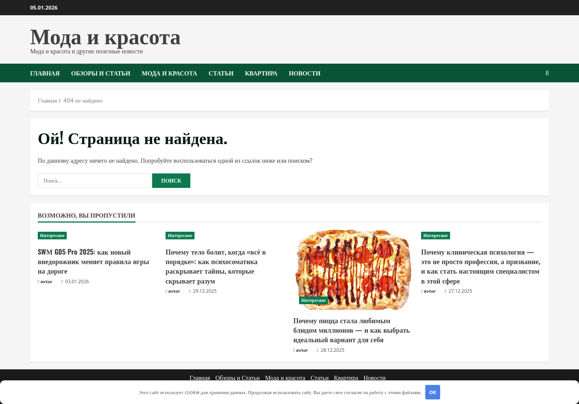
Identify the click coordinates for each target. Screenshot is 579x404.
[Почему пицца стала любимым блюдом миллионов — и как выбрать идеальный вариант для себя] (353, 270)
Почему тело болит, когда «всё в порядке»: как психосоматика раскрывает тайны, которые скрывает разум (216, 266)
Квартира (261, 72)
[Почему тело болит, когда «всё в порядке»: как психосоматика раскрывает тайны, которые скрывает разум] (226, 235)
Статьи (221, 72)
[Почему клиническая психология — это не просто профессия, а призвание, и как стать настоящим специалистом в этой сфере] (481, 235)
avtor (46, 281)
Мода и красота (105, 34)
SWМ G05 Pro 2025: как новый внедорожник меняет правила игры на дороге (93, 261)
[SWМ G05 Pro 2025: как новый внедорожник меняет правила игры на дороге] (98, 235)
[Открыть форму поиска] (547, 73)
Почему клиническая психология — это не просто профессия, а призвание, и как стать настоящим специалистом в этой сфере (480, 266)
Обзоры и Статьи (100, 72)
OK (432, 392)
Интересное (52, 235)
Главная (45, 72)
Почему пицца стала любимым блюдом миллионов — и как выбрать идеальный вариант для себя (351, 329)
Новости (304, 72)
